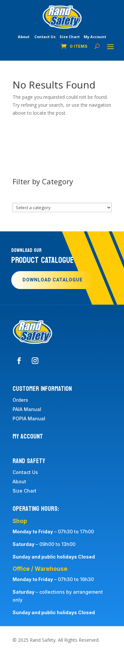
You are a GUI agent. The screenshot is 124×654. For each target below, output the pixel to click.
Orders (20, 400)
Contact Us (45, 36)
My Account (95, 36)
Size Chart (70, 36)
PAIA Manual (27, 409)
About (23, 36)
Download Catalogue (52, 279)
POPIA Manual (29, 418)
